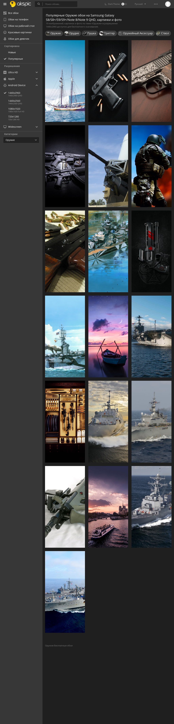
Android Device (14, 85)
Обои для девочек (16, 38)
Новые (12, 52)
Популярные (15, 58)
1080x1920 (14, 108)
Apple (9, 78)
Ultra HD (10, 72)
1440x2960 (25, 93)
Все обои (11, 13)
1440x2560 (14, 101)
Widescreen (12, 126)
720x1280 (13, 116)
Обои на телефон (15, 19)
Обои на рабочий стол (18, 25)
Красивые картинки (17, 32)
